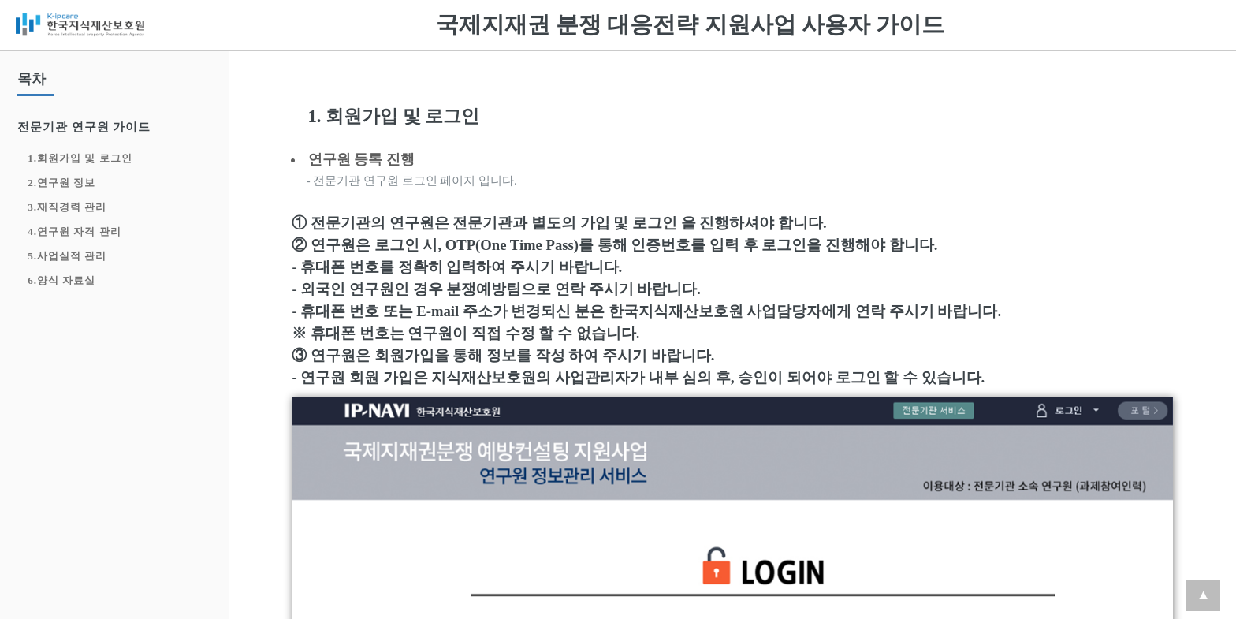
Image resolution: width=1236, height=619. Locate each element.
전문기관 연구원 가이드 (84, 127)
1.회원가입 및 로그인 (80, 158)
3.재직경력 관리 (67, 207)
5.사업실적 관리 (67, 256)
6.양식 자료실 (61, 280)
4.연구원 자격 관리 (74, 231)
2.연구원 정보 (61, 182)
